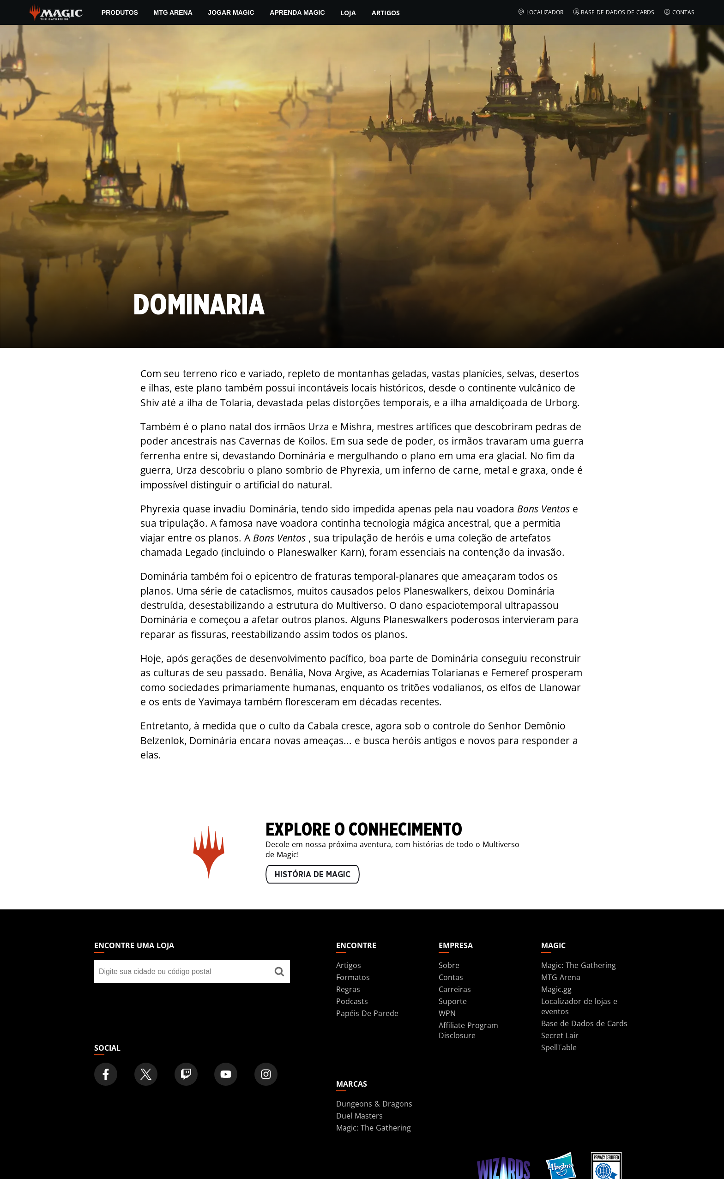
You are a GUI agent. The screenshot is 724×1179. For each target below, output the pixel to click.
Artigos (386, 12)
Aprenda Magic (297, 12)
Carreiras (455, 989)
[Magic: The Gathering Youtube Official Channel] (225, 1074)
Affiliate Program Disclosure (468, 1030)
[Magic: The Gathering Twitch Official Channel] (186, 1074)
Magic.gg (556, 989)
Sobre (449, 965)
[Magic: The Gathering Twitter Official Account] (145, 1074)
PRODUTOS (120, 12)
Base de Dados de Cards (614, 12)
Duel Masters (359, 1116)
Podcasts (352, 1001)
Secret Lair (560, 1035)
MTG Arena (172, 12)
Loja (348, 12)
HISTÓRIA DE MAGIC (312, 875)
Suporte (453, 1001)
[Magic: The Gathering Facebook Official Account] (105, 1074)
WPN (447, 1013)
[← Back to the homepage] (56, 11)
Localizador (540, 12)
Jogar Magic (231, 12)
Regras (348, 989)
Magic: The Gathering (578, 965)
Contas (679, 12)
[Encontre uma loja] (279, 971)
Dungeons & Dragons (374, 1104)
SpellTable (559, 1047)
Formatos (353, 977)
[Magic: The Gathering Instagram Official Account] (266, 1074)
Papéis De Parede (367, 1013)
